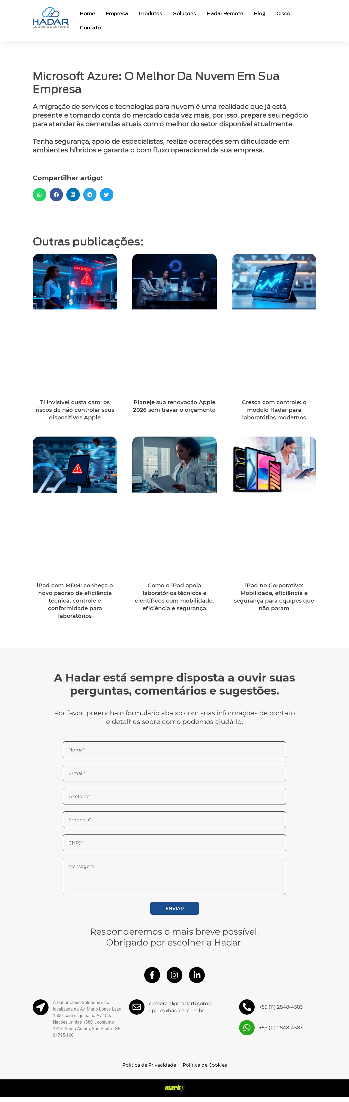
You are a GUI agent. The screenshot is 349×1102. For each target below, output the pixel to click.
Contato (90, 27)
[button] (39, 194)
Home (87, 13)
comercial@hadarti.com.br (182, 1009)
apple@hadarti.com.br (176, 1016)
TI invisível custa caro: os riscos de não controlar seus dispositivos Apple (75, 410)
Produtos (150, 13)
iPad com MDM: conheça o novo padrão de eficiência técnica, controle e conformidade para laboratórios (75, 600)
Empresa (117, 13)
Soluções (184, 13)
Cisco (283, 13)
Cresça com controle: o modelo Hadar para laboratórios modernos (274, 410)
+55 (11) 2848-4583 (281, 1012)
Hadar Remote (225, 13)
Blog (260, 13)
